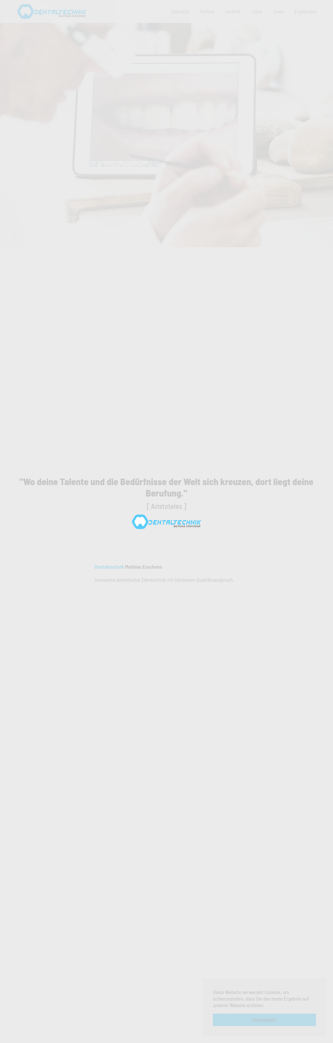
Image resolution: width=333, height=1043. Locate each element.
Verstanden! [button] (264, 1020)
